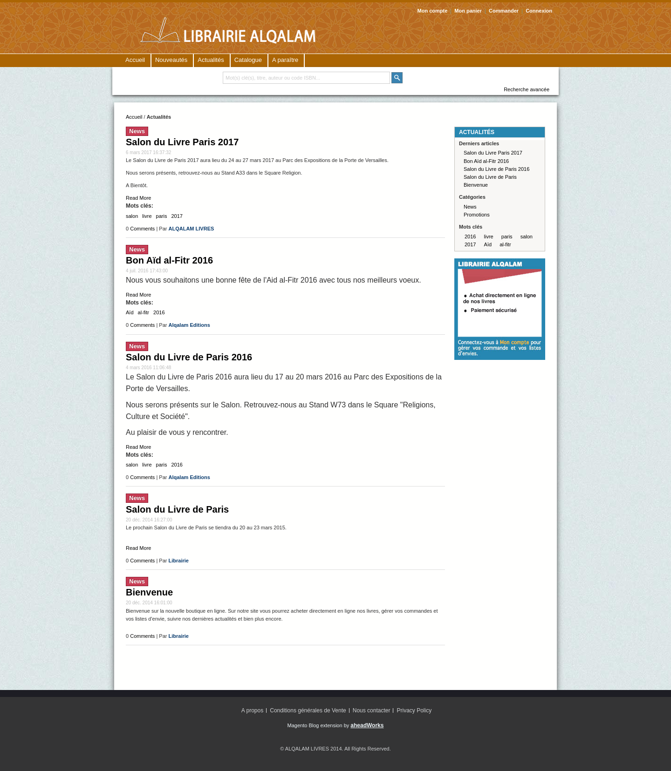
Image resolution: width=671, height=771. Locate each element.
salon (132, 216)
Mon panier (468, 11)
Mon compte (433, 11)
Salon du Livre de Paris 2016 (189, 357)
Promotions (477, 214)
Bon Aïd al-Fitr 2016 (169, 260)
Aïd (130, 312)
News (137, 131)
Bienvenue (149, 592)
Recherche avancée (526, 89)
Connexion (539, 11)
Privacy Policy (414, 710)
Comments (142, 228)
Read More (138, 198)
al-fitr (143, 312)
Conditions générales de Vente (308, 710)
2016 (158, 312)
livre (146, 216)
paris (161, 216)
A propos (252, 710)
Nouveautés (171, 59)
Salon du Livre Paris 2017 (182, 142)
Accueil (135, 59)
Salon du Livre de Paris (177, 509)
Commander (504, 11)
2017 (177, 216)
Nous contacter (371, 710)
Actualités (211, 59)
